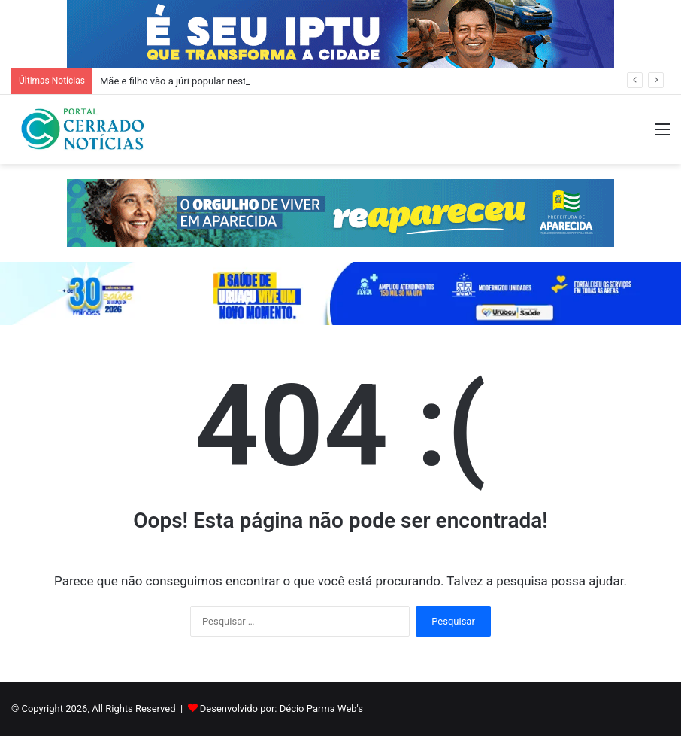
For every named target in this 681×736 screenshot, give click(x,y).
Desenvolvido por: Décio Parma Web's (281, 708)
